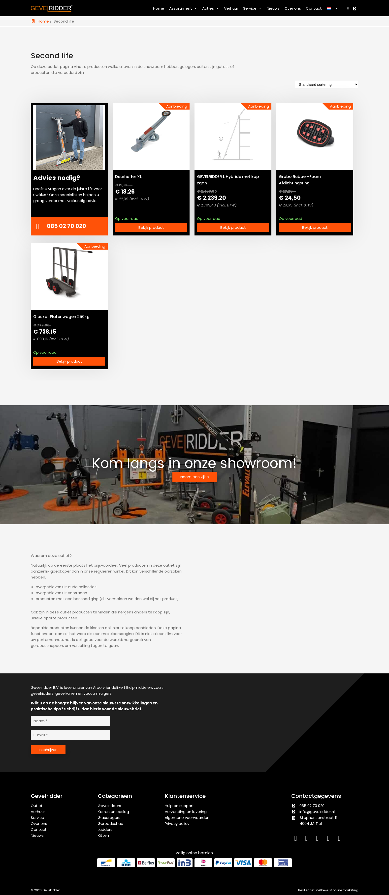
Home (158, 8)
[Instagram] (307, 839)
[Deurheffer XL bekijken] (151, 136)
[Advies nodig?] (69, 155)
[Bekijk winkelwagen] (355, 8)
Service (252, 8)
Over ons (293, 8)
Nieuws (273, 8)
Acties (210, 8)
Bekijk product (151, 227)
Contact (314, 8)
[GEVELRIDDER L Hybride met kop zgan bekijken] (232, 136)
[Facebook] (318, 839)
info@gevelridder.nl (317, 811)
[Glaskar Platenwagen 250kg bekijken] (69, 276)
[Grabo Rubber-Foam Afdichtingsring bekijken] (314, 136)
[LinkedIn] (296, 839)
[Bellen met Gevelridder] (69, 226)
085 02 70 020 (307, 805)
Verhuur (231, 8)
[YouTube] (329, 839)
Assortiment (183, 8)
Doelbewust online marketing (336, 890)
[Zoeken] (347, 8)
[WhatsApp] (340, 839)
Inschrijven (48, 749)
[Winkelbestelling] (326, 84)
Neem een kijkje (194, 476)
